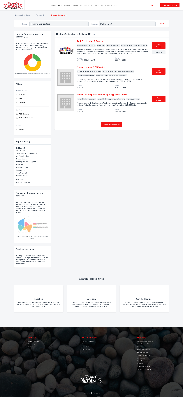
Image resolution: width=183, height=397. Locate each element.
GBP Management (142, 352)
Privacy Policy (86, 393)
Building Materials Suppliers (26, 162)
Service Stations (22, 176)
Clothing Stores (22, 167)
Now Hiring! (31, 344)
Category (25, 24)
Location (95, 24)
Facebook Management (144, 366)
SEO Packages (141, 358)
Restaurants (20, 170)
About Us (67, 5)
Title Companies (22, 173)
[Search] (161, 23)
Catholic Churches (23, 182)
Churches (19, 164)
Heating (22, 129)
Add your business (170, 5)
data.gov (29, 43)
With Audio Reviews (26, 118)
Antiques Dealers (22, 156)
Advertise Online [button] (111, 5)
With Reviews (24, 114)
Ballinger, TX (40, 15)
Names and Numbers (22, 15)
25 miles (22, 95)
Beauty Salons (21, 159)
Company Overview (34, 341)
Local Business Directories (145, 341)
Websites (140, 347)
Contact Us (77, 5)
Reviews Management (144, 355)
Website (158, 52)
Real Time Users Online (144, 369)
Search (59, 5)
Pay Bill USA (87, 5)
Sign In (152, 5)
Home (53, 5)
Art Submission (87, 344)
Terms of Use (97, 393)
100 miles (22, 102)
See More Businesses (112, 125)
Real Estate (20, 150)
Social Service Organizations (26, 153)
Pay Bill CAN (98, 5)
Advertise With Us (88, 341)
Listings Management (143, 349)
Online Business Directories (145, 344)
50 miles (22, 98)
